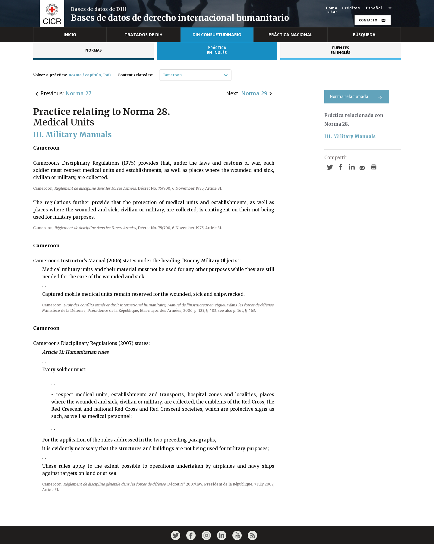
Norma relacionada (356, 96)
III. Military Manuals (350, 136)
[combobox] (162, 75)
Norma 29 (254, 93)
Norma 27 (78, 93)
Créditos (351, 8)
